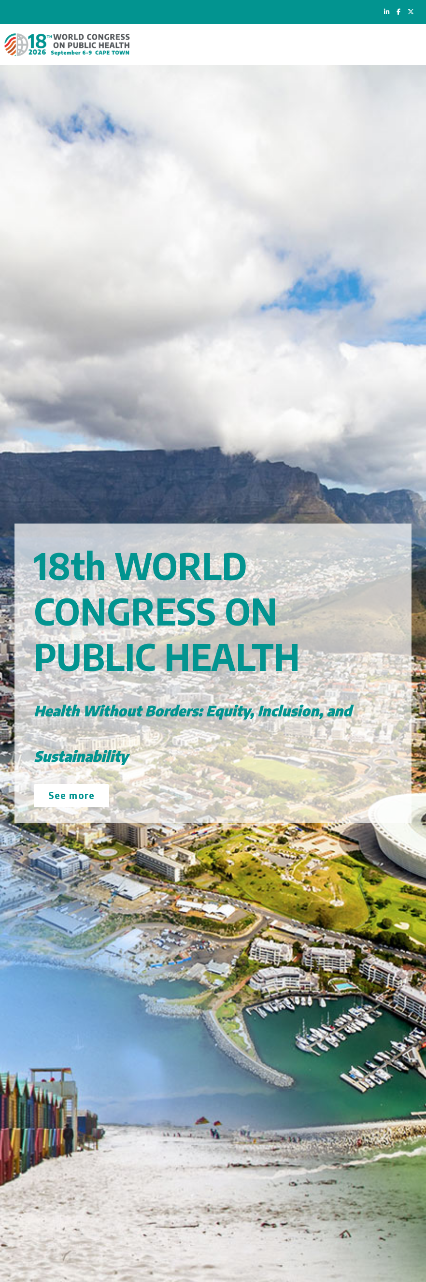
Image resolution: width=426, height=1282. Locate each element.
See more (71, 795)
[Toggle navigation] (409, 44)
